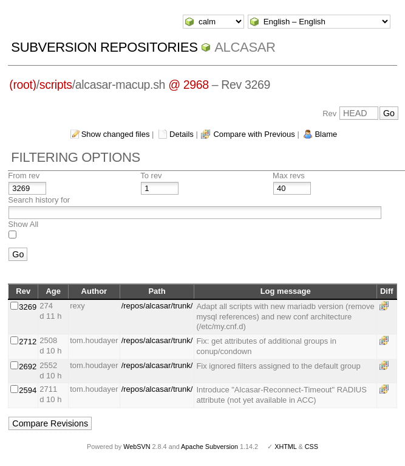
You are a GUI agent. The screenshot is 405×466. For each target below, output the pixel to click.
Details (181, 134)
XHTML (285, 446)
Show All (23, 224)
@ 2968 (188, 84)
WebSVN (136, 446)
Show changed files (115, 134)
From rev (23, 175)
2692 (27, 366)
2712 (27, 341)
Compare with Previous (253, 134)
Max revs (289, 175)
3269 (27, 306)
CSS (311, 446)
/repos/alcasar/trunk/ (157, 305)
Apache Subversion (209, 446)
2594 (27, 390)
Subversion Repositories (104, 47)
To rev (151, 175)
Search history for (39, 199)
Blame (326, 134)
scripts (55, 84)
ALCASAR (244, 47)
